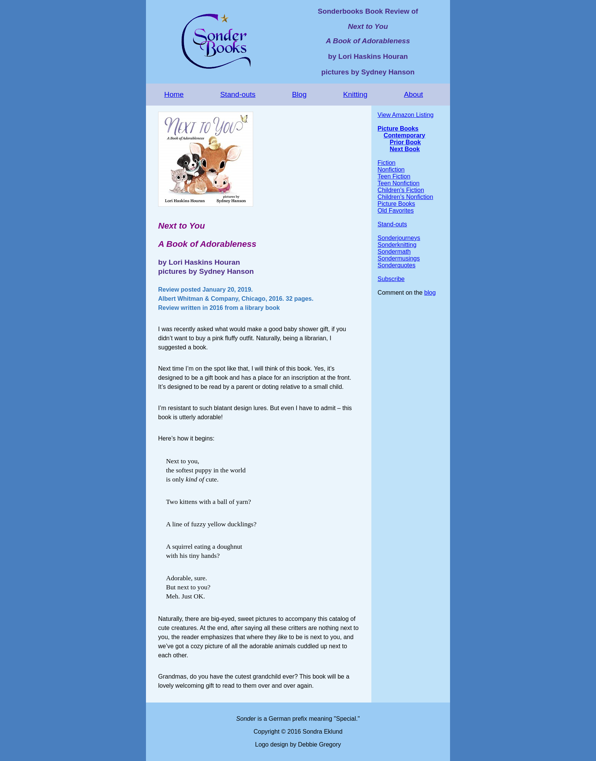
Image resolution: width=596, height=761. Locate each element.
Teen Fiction (393, 176)
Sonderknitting (396, 245)
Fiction (386, 162)
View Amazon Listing (405, 115)
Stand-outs (237, 94)
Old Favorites (395, 210)
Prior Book (405, 142)
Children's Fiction (400, 190)
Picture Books (397, 128)
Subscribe (390, 279)
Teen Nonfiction (398, 183)
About (413, 94)
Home (174, 94)
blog (430, 292)
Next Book (405, 149)
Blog (299, 94)
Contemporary (404, 135)
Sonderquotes (396, 265)
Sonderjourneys (398, 238)
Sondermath (394, 251)
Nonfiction (390, 169)
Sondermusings (398, 258)
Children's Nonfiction (405, 197)
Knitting (355, 94)
